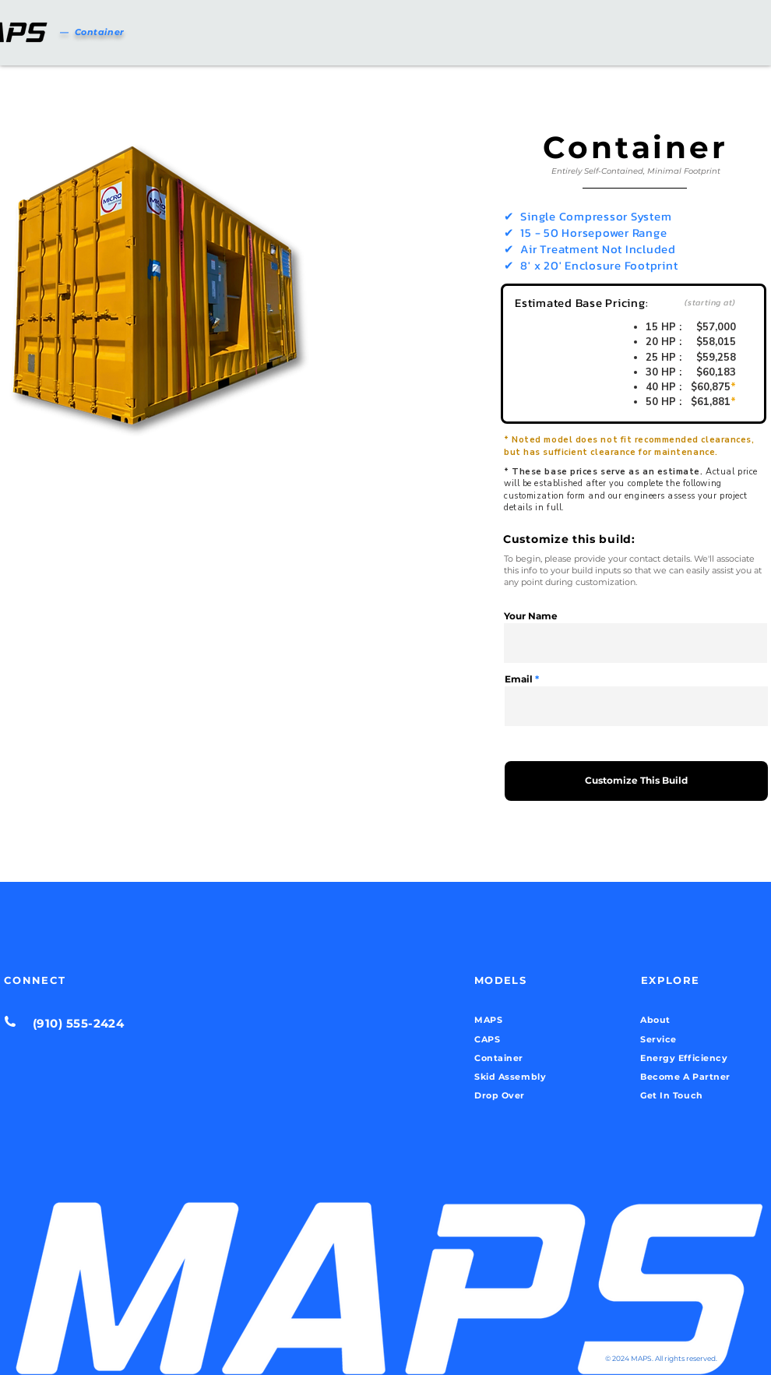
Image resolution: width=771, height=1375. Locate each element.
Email (519, 679)
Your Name (531, 616)
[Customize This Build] (636, 781)
